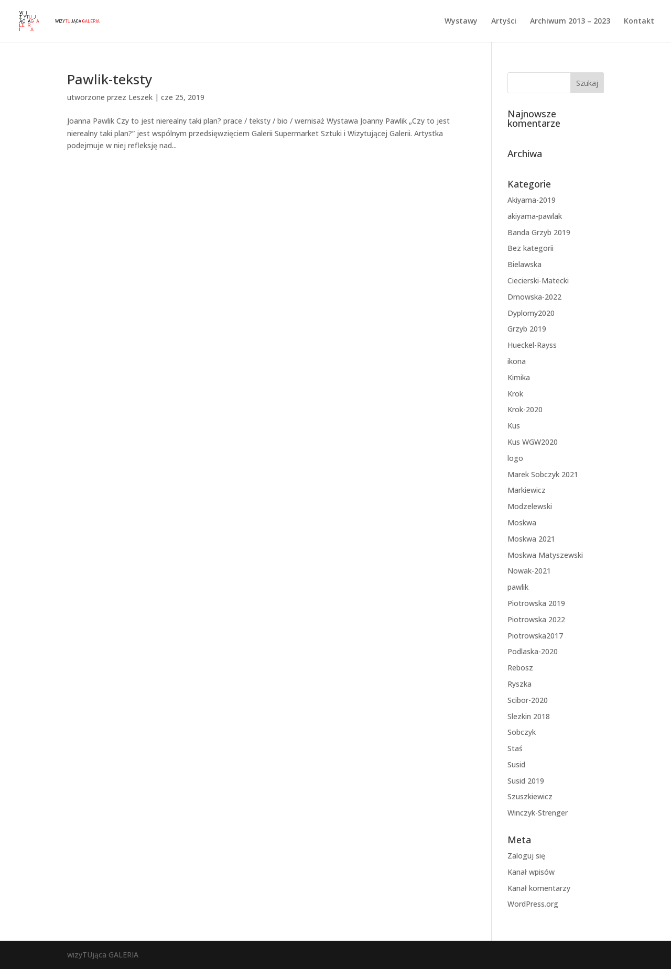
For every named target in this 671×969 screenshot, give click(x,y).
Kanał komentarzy (538, 888)
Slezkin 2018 (528, 716)
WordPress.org (532, 904)
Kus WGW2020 (532, 442)
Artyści (503, 21)
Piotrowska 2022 (536, 619)
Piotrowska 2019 (536, 603)
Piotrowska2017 (535, 636)
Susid (516, 764)
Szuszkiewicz (530, 796)
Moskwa (521, 522)
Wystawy (461, 21)
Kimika (518, 377)
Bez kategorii (530, 248)
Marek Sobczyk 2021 (542, 474)
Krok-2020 (525, 409)
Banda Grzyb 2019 (538, 232)
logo (515, 458)
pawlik (517, 587)
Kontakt (639, 21)
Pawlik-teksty (109, 79)
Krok (515, 394)
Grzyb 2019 (526, 329)
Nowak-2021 (529, 571)
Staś (515, 748)
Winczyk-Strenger (537, 813)
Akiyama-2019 (531, 200)
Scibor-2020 (527, 700)
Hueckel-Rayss (532, 345)
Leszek (140, 97)
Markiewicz (526, 490)
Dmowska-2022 (534, 297)
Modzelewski (529, 506)
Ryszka (519, 684)
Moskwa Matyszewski (545, 555)
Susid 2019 (525, 781)
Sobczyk (521, 732)
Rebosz (520, 668)
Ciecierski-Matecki (538, 280)
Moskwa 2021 (531, 539)
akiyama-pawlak (534, 216)
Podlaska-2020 (532, 651)
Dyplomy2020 (531, 313)
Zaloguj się (526, 856)
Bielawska (524, 264)
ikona (516, 361)
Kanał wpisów (531, 872)
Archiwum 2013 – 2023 (570, 21)
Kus (513, 426)
